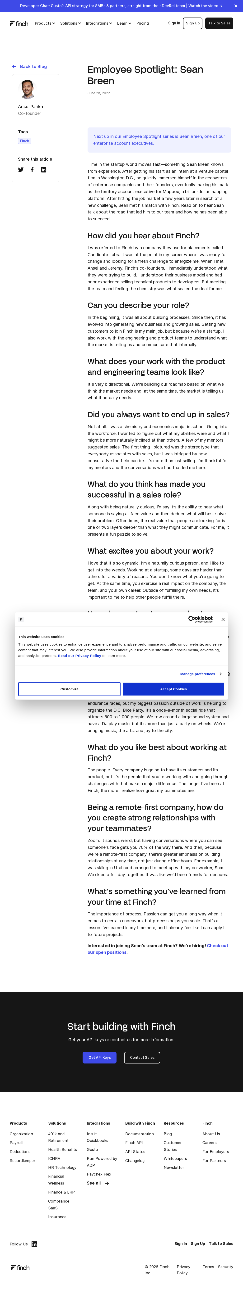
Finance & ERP (61, 1192)
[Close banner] (223, 619)
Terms (208, 1266)
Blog (168, 1133)
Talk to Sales (219, 23)
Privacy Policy (183, 1269)
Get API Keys (100, 1057)
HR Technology (62, 1167)
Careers (209, 1142)
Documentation (139, 1133)
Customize (70, 689)
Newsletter (174, 1167)
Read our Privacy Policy (79, 655)
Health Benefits (62, 1149)
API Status (135, 1151)
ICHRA (54, 1158)
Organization (21, 1133)
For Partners (214, 1160)
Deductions (20, 1151)
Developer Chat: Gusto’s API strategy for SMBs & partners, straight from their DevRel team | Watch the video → (121, 5)
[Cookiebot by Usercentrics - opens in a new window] (192, 619)
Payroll (16, 1142)
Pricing (142, 23)
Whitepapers (175, 1158)
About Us (211, 1133)
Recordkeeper (22, 1160)
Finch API (134, 1142)
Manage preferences (197, 674)
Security (225, 1266)
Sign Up (193, 23)
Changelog (135, 1160)
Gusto (92, 1149)
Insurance (57, 1216)
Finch (24, 141)
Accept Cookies (173, 689)
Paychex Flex (99, 1174)
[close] (236, 6)
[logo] (19, 23)
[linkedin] (34, 1244)
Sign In (174, 23)
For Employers (215, 1151)
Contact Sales (142, 1057)
